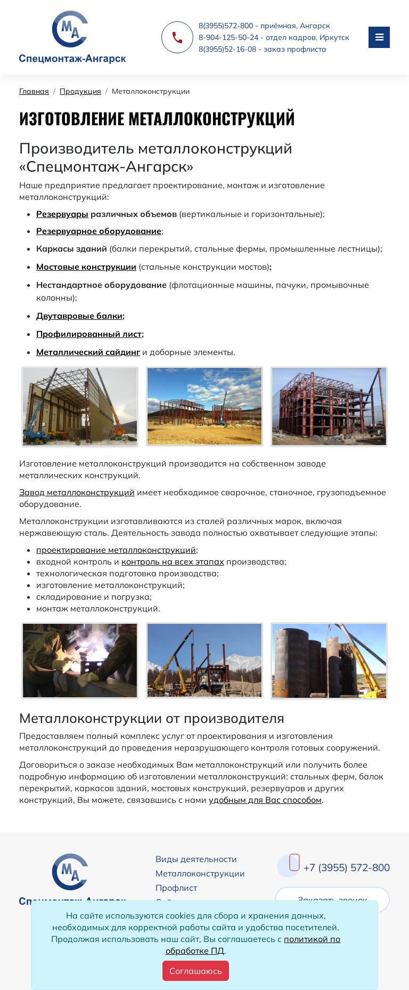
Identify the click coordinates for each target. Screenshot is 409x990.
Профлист (176, 887)
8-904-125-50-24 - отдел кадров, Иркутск (274, 37)
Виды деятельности (196, 859)
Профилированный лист (89, 333)
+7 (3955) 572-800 (347, 867)
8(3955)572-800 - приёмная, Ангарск (264, 25)
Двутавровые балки (79, 315)
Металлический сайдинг (88, 352)
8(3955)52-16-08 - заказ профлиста (262, 49)
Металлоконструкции (200, 873)
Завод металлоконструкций (77, 492)
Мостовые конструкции (86, 266)
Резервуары (62, 213)
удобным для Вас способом (265, 799)
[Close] (195, 971)
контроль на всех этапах (172, 561)
